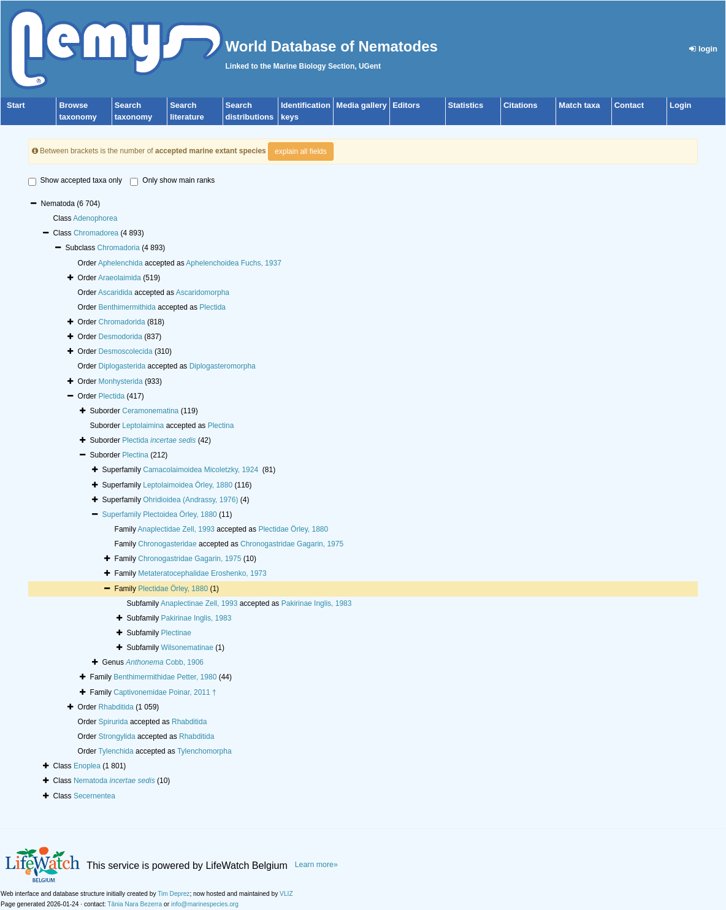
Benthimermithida (127, 307)
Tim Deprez (173, 893)
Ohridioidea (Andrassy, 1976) (190, 499)
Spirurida (113, 721)
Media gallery (361, 105)
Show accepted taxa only (75, 181)
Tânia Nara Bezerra (134, 904)
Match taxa (579, 105)
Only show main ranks (172, 181)
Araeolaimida (119, 277)
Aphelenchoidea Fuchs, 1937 (233, 263)
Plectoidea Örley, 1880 (180, 514)
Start (16, 105)
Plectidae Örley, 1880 (293, 529)
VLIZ (286, 893)
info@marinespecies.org (205, 904)
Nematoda (114, 780)
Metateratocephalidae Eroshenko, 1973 (202, 573)
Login (680, 105)
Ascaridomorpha (202, 292)
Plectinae (176, 633)
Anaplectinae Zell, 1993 (199, 603)
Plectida (212, 307)
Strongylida (117, 736)
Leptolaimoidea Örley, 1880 (187, 485)
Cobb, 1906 (165, 662)
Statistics (466, 105)
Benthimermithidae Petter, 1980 (164, 677)
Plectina (221, 425)
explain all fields (301, 151)
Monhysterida (121, 381)
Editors (406, 105)
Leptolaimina (143, 425)
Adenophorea (95, 218)
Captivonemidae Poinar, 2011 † (164, 692)
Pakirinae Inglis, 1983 (316, 603)
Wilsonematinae (187, 647)
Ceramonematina (150, 411)
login (703, 48)
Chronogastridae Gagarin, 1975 (291, 544)
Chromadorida (122, 322)
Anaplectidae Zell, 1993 (176, 529)
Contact (629, 105)
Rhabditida (116, 707)
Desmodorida (120, 336)
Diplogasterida (122, 366)
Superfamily (122, 514)
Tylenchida (115, 751)
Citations (520, 105)
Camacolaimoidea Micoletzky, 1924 (201, 469)
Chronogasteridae (167, 544)
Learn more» (316, 864)
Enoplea (87, 766)
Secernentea (94, 796)
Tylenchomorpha (204, 751)
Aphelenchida (120, 263)
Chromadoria (118, 247)
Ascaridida (115, 292)
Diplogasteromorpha (222, 366)
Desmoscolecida (126, 351)
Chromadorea (96, 233)
